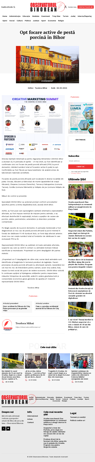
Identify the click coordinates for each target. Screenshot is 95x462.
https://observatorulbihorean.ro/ (27, 327)
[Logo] (47, 7)
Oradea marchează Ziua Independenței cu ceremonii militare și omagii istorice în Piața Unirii (80, 205)
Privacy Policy (76, 173)
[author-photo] (3, 381)
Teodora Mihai (41, 88)
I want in (81, 167)
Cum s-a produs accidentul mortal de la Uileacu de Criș (47, 307)
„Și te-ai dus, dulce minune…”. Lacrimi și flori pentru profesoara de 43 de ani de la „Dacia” (35, 374)
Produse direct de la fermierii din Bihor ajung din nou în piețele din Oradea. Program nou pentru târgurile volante (80, 263)
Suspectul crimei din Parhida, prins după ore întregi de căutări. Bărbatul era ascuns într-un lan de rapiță (80, 234)
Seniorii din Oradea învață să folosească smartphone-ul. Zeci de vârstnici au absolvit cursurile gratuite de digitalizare (80, 293)
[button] (8, 7)
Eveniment (47, 81)
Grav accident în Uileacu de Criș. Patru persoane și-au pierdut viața (16, 308)
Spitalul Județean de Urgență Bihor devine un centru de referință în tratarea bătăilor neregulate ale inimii (81, 375)
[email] (80, 161)
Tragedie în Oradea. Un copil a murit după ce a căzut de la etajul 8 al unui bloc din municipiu (59, 374)
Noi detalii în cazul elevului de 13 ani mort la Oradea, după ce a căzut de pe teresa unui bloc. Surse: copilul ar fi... (12, 375)
